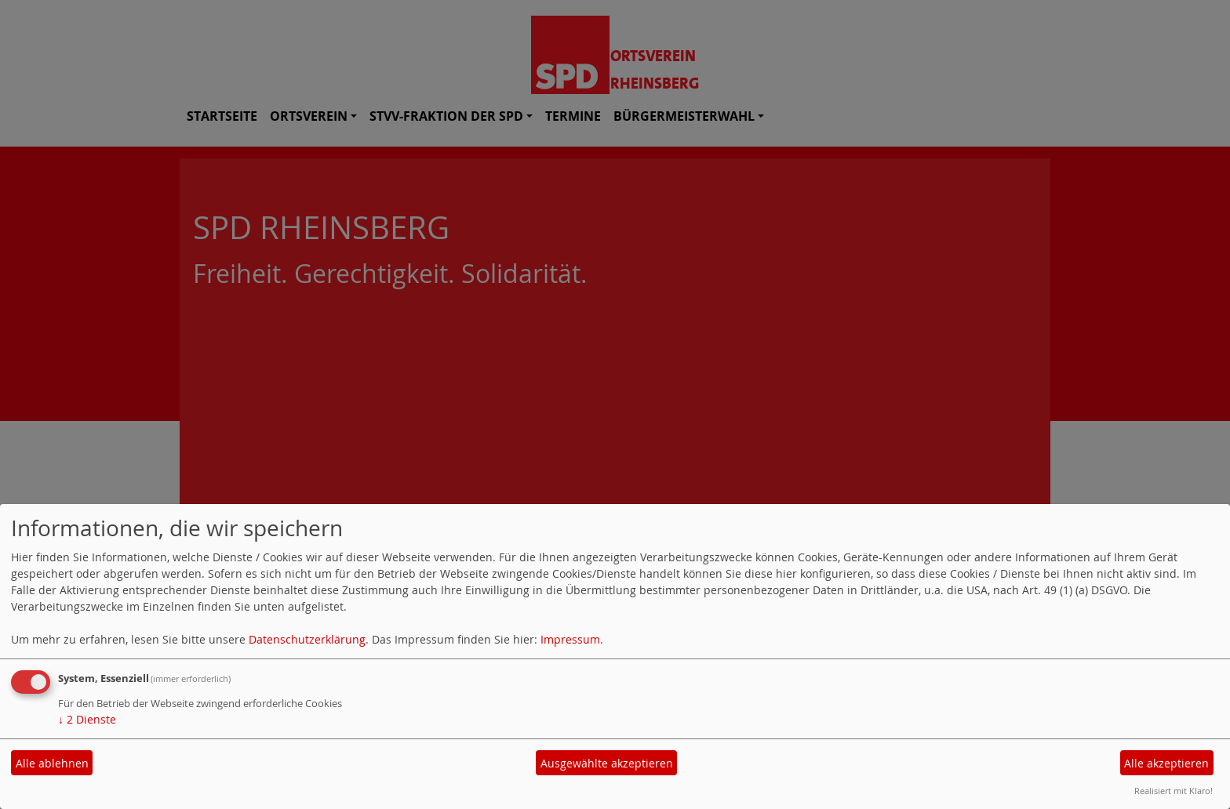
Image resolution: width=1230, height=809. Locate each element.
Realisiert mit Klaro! (1173, 790)
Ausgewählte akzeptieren (606, 763)
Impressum (570, 639)
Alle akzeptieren (1166, 763)
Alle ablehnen (52, 763)
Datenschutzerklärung (307, 639)
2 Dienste (87, 719)
